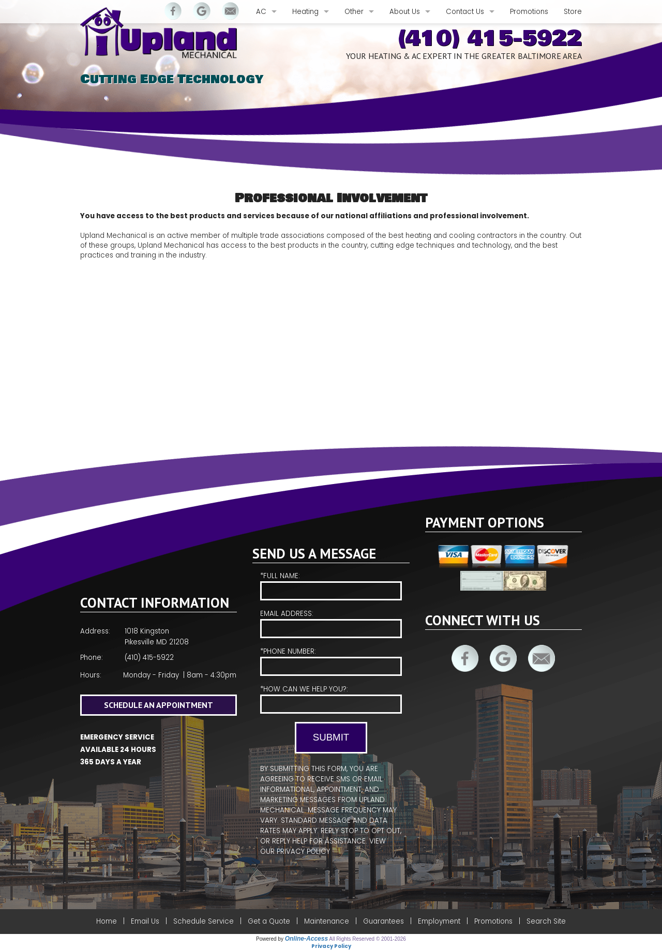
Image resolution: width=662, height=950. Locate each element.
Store (573, 12)
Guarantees (383, 921)
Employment (439, 921)
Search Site (546, 921)
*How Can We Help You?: (330, 699)
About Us (404, 12)
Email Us (145, 921)
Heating (305, 12)
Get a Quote (269, 921)
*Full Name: (330, 585)
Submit (331, 737)
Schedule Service (203, 921)
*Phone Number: (330, 661)
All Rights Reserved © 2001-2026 (367, 939)
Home (106, 921)
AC (261, 12)
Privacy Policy (303, 851)
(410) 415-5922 (489, 38)
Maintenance (326, 921)
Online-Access (306, 938)
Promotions (529, 12)
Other (354, 12)
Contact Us (465, 12)
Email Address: (330, 623)
